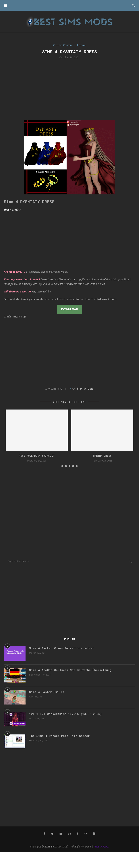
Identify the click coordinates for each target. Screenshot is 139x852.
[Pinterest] (52, 834)
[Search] (133, 5)
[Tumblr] (77, 834)
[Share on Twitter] (81, 388)
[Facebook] (44, 834)
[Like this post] (73, 388)
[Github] (86, 834)
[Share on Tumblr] (88, 388)
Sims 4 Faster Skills (46, 692)
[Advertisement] (69, 89)
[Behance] (69, 834)
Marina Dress (102, 455)
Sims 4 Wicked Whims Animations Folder (61, 648)
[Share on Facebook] (77, 388)
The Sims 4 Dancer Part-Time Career (59, 736)
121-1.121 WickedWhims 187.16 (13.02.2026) (65, 714)
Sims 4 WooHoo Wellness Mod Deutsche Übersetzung (70, 670)
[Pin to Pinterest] (85, 388)
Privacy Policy (101, 846)
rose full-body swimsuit (37, 455)
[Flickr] (61, 834)
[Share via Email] (91, 388)
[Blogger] (94, 834)
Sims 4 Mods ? (12, 209)
